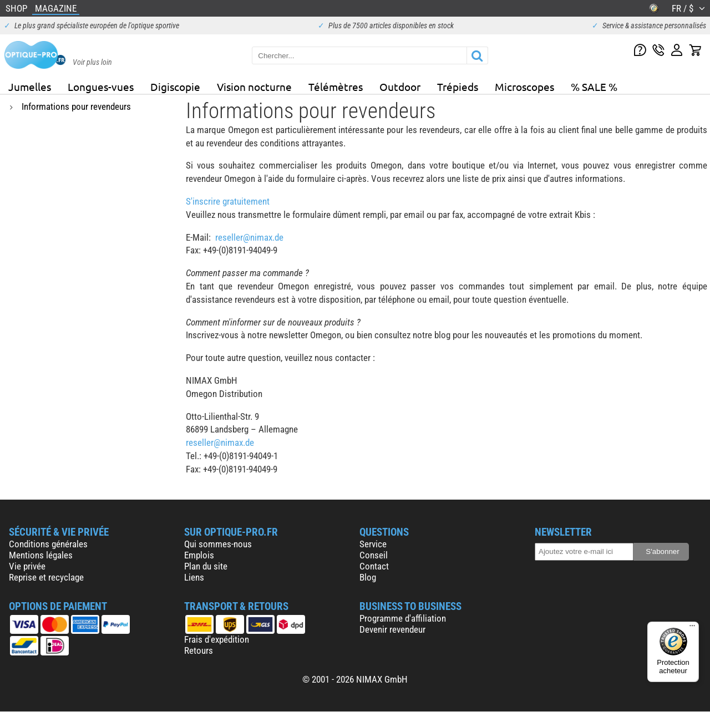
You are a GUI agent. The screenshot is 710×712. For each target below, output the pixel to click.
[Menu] (692, 628)
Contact (374, 566)
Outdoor (399, 86)
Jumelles (29, 86)
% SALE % (594, 86)
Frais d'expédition (216, 639)
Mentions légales (41, 555)
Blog (367, 577)
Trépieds (457, 86)
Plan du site (205, 566)
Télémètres (335, 86)
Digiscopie (175, 86)
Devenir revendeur (392, 629)
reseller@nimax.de (249, 237)
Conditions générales (48, 544)
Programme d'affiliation (402, 618)
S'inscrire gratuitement (228, 201)
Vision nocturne (254, 86)
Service (373, 544)
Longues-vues (101, 86)
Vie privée (27, 566)
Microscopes (524, 86)
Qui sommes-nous (218, 544)
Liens (194, 577)
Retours (198, 650)
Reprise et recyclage (46, 577)
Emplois (199, 555)
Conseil (373, 555)
